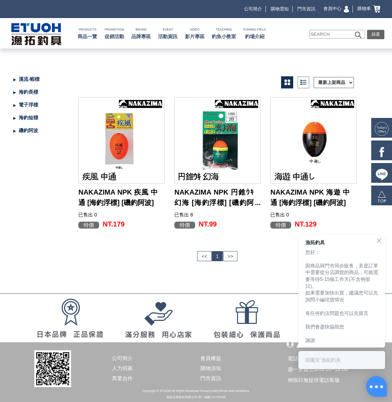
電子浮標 (28, 105)
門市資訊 (306, 8)
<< (204, 256)
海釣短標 (28, 117)
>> (230, 256)
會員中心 (336, 8)
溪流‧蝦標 (29, 79)
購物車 (368, 8)
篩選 (376, 34)
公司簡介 (253, 8)
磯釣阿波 (28, 130)
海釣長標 (28, 92)
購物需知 (280, 8)
